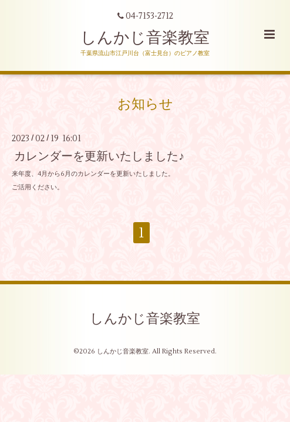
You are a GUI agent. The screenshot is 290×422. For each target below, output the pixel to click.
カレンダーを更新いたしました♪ (99, 155)
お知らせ (145, 104)
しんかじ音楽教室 (145, 38)
